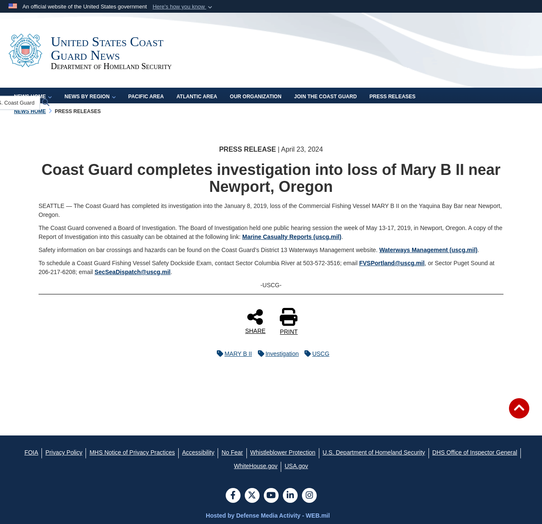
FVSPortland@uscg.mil (391, 263)
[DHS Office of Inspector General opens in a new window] (474, 452)
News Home (33, 97)
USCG (314, 353)
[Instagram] (309, 496)
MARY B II (232, 353)
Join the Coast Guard (325, 97)
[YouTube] (271, 496)
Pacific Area (146, 97)
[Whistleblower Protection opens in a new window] (282, 452)
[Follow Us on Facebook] (233, 496)
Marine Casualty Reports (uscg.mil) (291, 236)
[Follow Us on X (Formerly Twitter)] (252, 496)
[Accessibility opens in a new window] (198, 452)
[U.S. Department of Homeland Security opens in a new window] (374, 452)
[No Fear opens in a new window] (232, 452)
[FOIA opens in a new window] (32, 452)
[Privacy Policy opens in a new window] (63, 452)
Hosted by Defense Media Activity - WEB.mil (268, 515)
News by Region (89, 97)
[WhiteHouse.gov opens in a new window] (256, 466)
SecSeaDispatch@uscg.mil (132, 272)
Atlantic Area (197, 97)
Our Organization (256, 97)
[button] (183, 7)
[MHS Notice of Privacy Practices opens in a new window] (132, 452)
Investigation (276, 353)
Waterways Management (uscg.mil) (428, 250)
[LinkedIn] (290, 496)
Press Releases (393, 97)
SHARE (255, 321)
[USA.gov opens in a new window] (296, 466)
